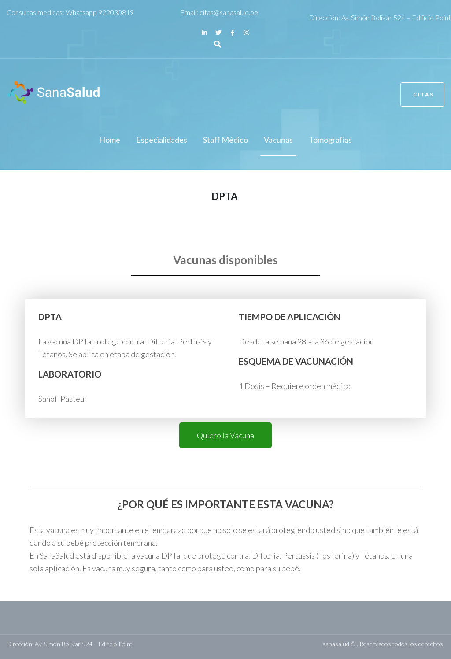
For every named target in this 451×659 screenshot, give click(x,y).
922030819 (116, 12)
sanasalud (335, 644)
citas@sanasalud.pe (229, 12)
